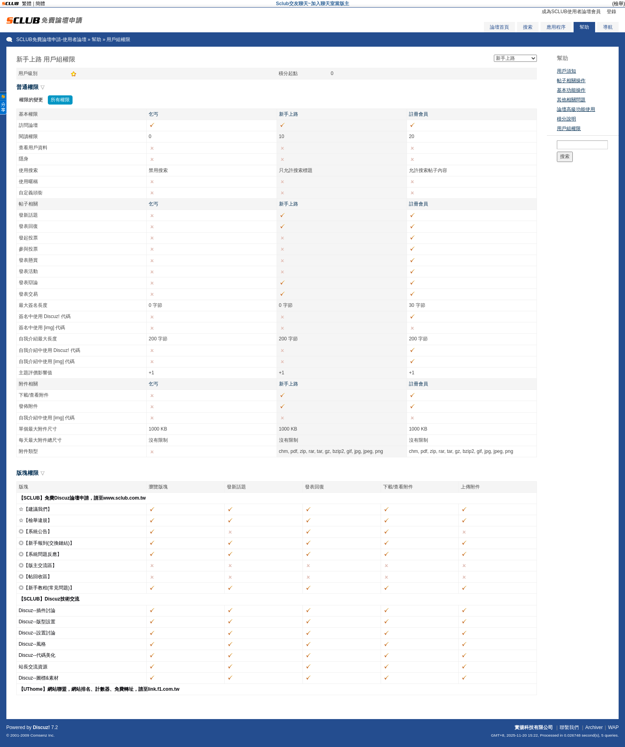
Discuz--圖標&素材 (39, 678)
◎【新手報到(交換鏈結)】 (47, 543)
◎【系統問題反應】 (40, 554)
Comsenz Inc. (42, 735)
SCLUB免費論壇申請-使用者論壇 (51, 39)
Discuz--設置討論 (37, 633)
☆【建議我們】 (35, 509)
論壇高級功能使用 (576, 109)
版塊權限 (27, 473)
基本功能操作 (571, 90)
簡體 (40, 3)
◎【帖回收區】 (35, 576)
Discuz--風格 (32, 644)
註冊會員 (418, 114)
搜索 (528, 27)
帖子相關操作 (571, 80)
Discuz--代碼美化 (37, 655)
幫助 (584, 27)
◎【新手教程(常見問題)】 (47, 588)
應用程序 (556, 27)
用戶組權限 (569, 128)
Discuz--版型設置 (37, 621)
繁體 (26, 3)
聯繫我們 (569, 727)
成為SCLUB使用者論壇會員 (571, 11)
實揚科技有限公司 (534, 727)
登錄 (611, 11)
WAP (613, 727)
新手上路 (288, 114)
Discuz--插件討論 (37, 610)
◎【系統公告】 (35, 531)
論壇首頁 (499, 27)
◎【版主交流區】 (38, 565)
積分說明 (566, 119)
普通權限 (27, 87)
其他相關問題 (571, 100)
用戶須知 (566, 71)
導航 (608, 27)
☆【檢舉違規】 (35, 520)
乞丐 (153, 114)
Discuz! (41, 727)
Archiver (594, 727)
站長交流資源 (33, 667)
